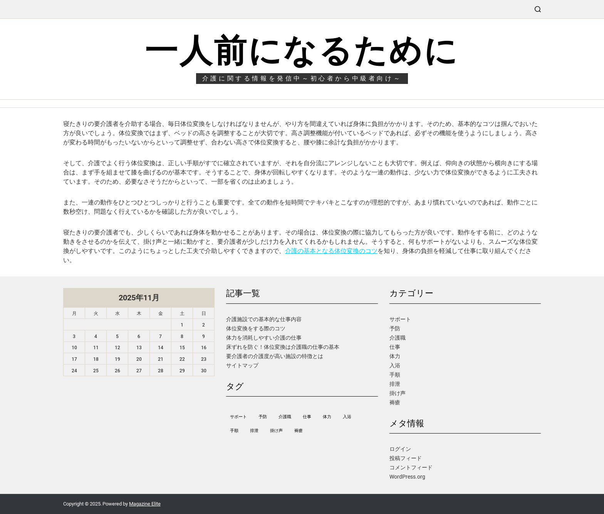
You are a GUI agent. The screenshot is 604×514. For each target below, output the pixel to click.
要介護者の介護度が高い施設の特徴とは (274, 356)
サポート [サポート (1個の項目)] (238, 416)
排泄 (394, 384)
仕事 (394, 347)
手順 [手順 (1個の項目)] (234, 430)
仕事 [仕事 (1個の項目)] (307, 416)
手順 (394, 375)
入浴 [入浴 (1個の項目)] (347, 416)
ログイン (400, 449)
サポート (400, 319)
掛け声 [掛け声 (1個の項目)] (276, 430)
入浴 (394, 365)
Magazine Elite (145, 504)
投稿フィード (405, 458)
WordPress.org (407, 477)
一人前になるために (302, 50)
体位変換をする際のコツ (255, 328)
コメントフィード (411, 467)
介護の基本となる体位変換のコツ (331, 250)
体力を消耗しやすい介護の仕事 (264, 338)
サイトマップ (242, 365)
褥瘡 (394, 402)
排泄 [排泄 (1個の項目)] (254, 430)
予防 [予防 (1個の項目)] (262, 416)
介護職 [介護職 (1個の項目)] (285, 416)
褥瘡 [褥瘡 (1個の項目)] (298, 430)
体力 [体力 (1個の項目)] (327, 416)
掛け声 (397, 393)
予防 (394, 328)
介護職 (397, 338)
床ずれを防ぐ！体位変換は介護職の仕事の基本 (282, 347)
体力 (394, 356)
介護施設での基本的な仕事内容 (264, 319)
